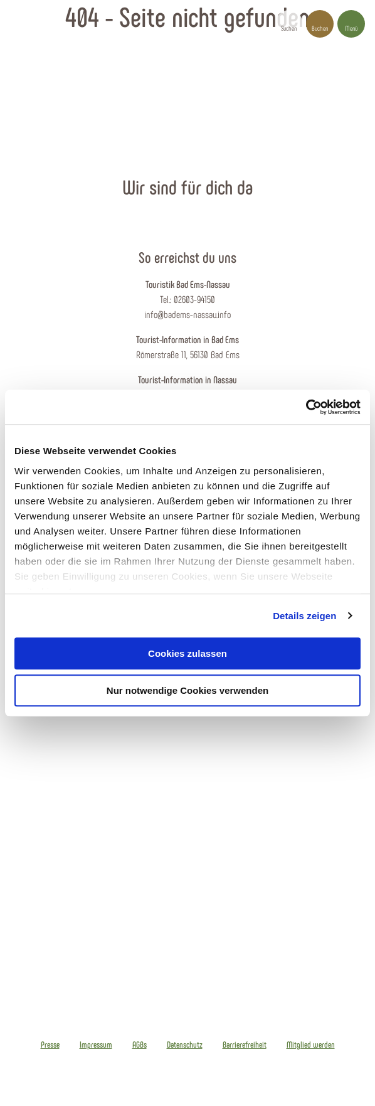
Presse (50, 1045)
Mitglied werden (311, 1045)
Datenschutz (185, 1045)
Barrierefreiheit (245, 1045)
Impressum (96, 1045)
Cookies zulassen (187, 653)
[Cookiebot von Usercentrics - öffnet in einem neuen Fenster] (306, 407)
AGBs (139, 1045)
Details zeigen (304, 615)
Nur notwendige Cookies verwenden (187, 690)
